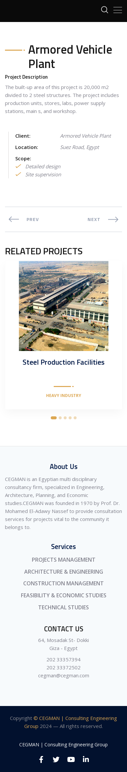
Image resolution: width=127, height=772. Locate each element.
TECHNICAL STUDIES (63, 607)
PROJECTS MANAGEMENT (63, 559)
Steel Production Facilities (63, 362)
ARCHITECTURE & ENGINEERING (63, 571)
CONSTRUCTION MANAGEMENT (63, 583)
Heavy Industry (63, 396)
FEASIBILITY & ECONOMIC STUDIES (63, 595)
